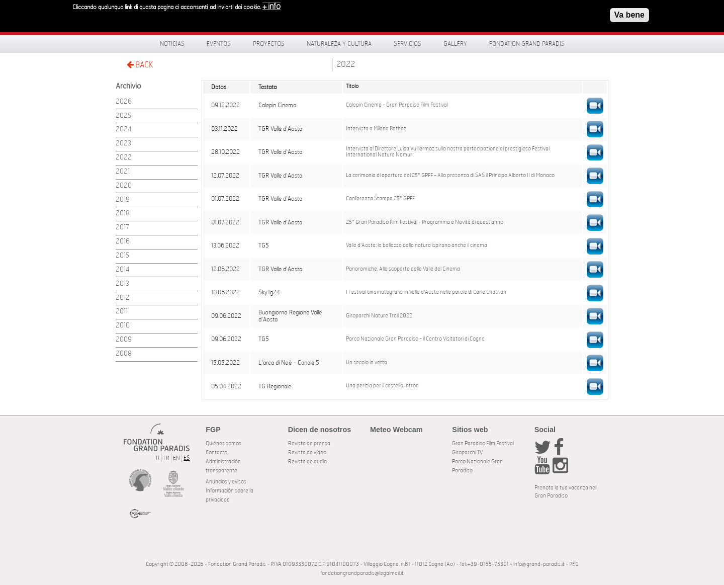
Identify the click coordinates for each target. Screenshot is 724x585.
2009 (124, 340)
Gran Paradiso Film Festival (483, 443)
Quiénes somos (223, 443)
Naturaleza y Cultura (339, 44)
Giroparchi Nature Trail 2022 (379, 315)
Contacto (216, 452)
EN (176, 458)
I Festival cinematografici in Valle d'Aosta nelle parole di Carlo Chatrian (426, 292)
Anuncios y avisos (226, 481)
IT (158, 458)
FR (166, 458)
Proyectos (269, 44)
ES (187, 458)
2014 (122, 270)
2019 (123, 200)
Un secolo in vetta (366, 362)
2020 (124, 186)
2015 (122, 256)
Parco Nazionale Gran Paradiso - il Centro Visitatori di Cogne (415, 339)
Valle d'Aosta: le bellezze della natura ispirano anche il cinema (416, 245)
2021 (123, 172)
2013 (122, 284)
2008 (124, 354)
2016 (123, 241)
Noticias (172, 44)
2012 (123, 298)
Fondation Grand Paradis (527, 44)
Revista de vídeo (307, 452)
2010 (123, 325)
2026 (124, 102)
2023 (123, 143)
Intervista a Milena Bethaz (376, 128)
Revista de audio (307, 461)
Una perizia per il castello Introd (382, 385)
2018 (123, 213)
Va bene (629, 12)
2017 (122, 227)
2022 (345, 64)
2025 (123, 116)
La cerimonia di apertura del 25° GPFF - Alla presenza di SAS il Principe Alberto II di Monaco (450, 175)
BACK (140, 64)
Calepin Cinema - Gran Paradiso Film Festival (397, 105)
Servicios (407, 44)
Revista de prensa (309, 443)
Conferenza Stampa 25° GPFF (380, 198)
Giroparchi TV (467, 452)
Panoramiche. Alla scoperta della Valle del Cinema (403, 269)
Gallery (455, 44)
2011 (122, 311)
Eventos (219, 44)
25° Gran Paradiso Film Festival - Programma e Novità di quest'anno (424, 222)
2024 (123, 129)
